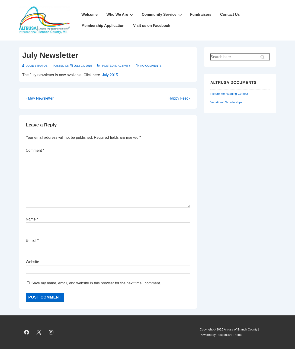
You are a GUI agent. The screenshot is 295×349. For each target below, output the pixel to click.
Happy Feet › (179, 98)
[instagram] (51, 332)
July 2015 (110, 75)
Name (31, 219)
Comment (35, 150)
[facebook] (26, 332)
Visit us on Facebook (151, 26)
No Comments (150, 65)
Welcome (89, 14)
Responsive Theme (229, 334)
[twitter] (39, 332)
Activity (124, 65)
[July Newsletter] (83, 65)
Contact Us (230, 14)
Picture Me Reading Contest (229, 93)
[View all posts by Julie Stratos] (35, 65)
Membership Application (102, 26)
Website (32, 262)
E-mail (31, 240)
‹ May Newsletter (40, 98)
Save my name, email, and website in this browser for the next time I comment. (96, 283)
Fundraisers (201, 14)
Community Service (162, 14)
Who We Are (120, 14)
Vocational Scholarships (226, 102)
